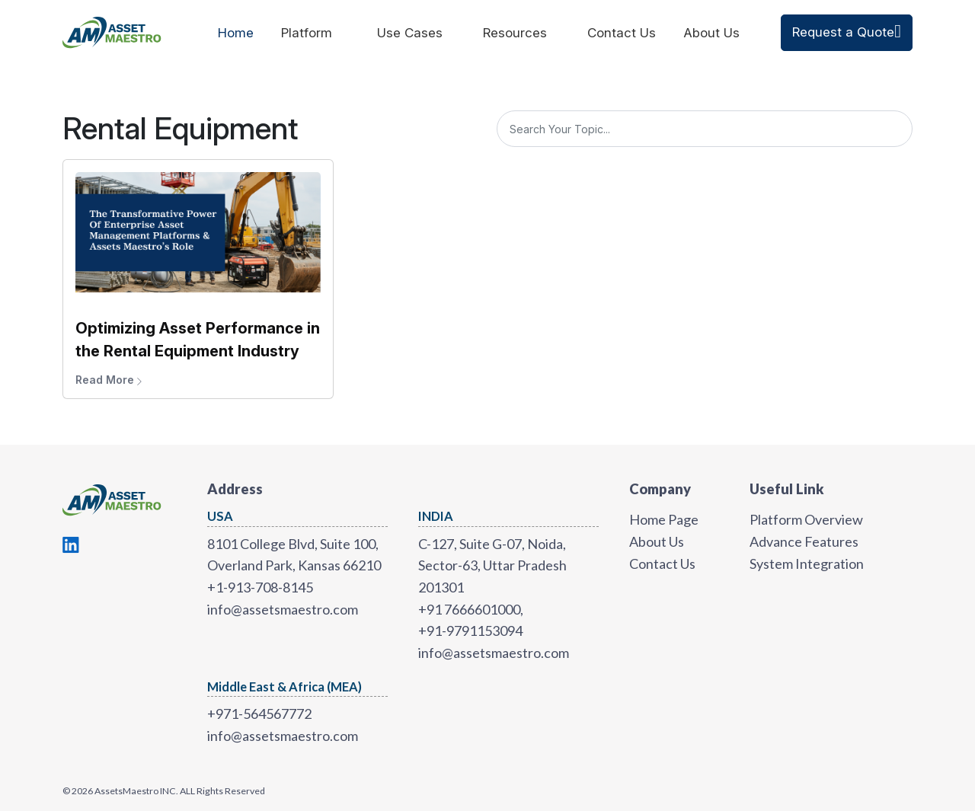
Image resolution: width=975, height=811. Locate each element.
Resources (515, 32)
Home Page (663, 519)
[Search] (705, 128)
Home (236, 32)
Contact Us (621, 32)
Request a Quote (846, 30)
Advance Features (804, 541)
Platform (308, 32)
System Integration (807, 563)
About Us (711, 32)
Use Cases (410, 32)
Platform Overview (806, 519)
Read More (108, 380)
